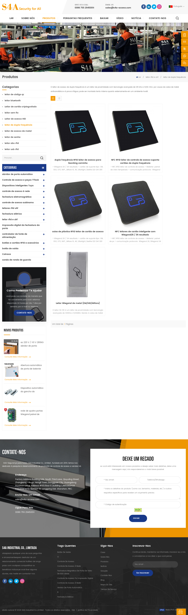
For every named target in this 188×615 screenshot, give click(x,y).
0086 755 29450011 (84, 7)
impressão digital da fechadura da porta (21, 227)
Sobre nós (28, 18)
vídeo (120, 18)
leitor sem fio (11, 112)
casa (102, 552)
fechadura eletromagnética (17, 197)
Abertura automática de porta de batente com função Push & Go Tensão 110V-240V (32, 367)
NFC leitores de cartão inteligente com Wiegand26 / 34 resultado (170, 138)
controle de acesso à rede (16, 191)
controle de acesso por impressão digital (75, 578)
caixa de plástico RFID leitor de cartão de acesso (135, 138)
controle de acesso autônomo (18, 202)
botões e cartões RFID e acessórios (20, 243)
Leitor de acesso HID (15, 119)
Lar (11, 18)
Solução (104, 570)
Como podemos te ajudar (24, 290)
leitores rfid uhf (10, 208)
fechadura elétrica (12, 214)
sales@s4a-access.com (118, 7)
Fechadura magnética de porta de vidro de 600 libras (74, 572)
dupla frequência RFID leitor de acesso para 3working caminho (66, 138)
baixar (104, 18)
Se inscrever (142, 573)
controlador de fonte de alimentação (14, 235)
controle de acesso (65, 561)
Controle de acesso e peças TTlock (20, 180)
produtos (104, 561)
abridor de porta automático (17, 174)
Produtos (49, 18)
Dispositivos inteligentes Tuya (18, 185)
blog (102, 580)
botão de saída (10, 248)
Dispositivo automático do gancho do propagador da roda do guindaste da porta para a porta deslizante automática (32, 389)
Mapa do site (106, 584)
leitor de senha (12, 137)
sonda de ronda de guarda (16, 260)
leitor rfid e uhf (152, 77)
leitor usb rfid (12, 149)
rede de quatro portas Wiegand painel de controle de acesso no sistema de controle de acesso (32, 412)
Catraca (6, 254)
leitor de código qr (14, 94)
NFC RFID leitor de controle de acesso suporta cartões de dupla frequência (101, 138)
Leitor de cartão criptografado (21, 106)
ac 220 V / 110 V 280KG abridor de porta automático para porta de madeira (32, 344)
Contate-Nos (157, 18)
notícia (136, 18)
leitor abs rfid (12, 143)
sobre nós (104, 557)
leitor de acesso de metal (18, 131)
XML (73, 610)
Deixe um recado (171, 612)
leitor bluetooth (13, 100)
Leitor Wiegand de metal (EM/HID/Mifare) (66, 187)
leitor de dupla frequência (174, 77)
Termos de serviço (108, 589)
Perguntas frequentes (77, 18)
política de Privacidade (88, 610)
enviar (136, 518)
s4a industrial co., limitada (19, 548)
